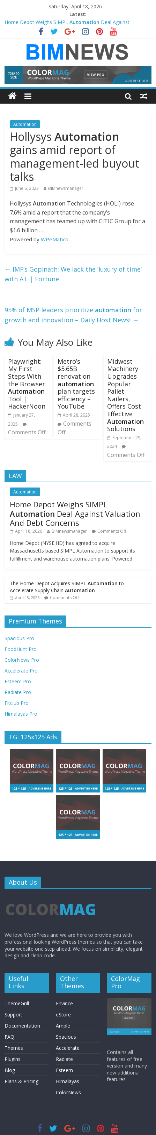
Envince (64, 1003)
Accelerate (68, 1048)
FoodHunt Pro (21, 649)
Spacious (66, 1036)
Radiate (64, 1059)
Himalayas (67, 1081)
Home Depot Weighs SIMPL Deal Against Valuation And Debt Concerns (75, 513)
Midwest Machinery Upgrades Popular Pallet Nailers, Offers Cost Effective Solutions (125, 395)
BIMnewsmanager (65, 188)
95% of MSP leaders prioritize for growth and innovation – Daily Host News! (73, 315)
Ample (63, 1025)
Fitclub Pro (17, 703)
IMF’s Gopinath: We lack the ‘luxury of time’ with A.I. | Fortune (73, 274)
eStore (63, 1014)
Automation (25, 124)
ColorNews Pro (22, 660)
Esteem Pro (18, 681)
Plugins (13, 1059)
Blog (10, 1070)
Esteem (64, 1070)
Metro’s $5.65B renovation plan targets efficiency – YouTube (76, 384)
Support (13, 1014)
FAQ (9, 1036)
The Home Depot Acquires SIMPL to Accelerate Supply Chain (67, 587)
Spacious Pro (19, 638)
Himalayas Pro (21, 713)
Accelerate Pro (21, 670)
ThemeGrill (17, 1003)
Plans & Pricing (21, 1081)
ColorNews (68, 1092)
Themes (14, 1048)
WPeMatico (54, 239)
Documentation (22, 1025)
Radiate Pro (18, 692)
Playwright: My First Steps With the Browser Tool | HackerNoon (26, 384)
